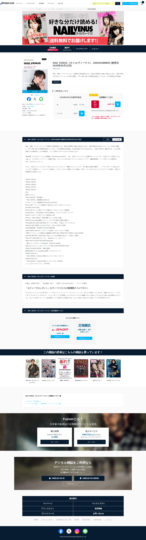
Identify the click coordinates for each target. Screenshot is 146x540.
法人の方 (60, 3)
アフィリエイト (47, 509)
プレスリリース (47, 514)
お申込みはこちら (60, 336)
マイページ (19, 3)
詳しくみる (59, 442)
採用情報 (98, 509)
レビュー (95, 49)
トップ (24, 9)
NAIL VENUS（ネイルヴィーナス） (66, 9)
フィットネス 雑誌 (32, 403)
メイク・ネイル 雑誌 (48, 9)
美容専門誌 (44, 403)
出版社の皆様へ (86, 519)
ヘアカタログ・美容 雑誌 (34, 9)
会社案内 (76, 519)
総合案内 (73, 498)
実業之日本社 (30, 106)
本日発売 (41, 3)
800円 (75, 105)
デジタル (60, 113)
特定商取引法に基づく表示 (64, 519)
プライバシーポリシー (47, 519)
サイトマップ (109, 519)
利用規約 (35, 519)
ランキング (51, 3)
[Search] (117, 3)
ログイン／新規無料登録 (130, 3)
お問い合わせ (98, 514)
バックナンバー (81, 9)
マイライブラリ (30, 3)
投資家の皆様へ (98, 519)
